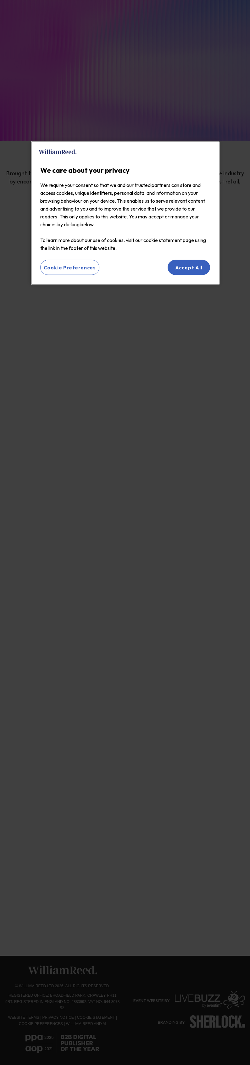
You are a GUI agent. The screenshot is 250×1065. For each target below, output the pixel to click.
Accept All (189, 267)
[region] (125, 213)
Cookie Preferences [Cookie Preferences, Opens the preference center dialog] (70, 267)
